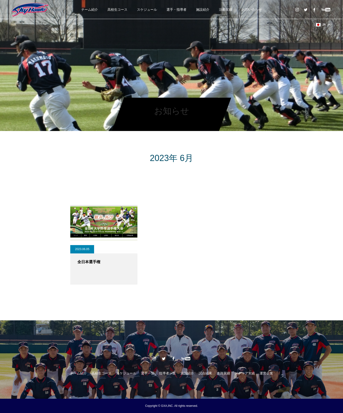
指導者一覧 (167, 373)
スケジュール (147, 9)
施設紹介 (202, 9)
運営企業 (266, 373)
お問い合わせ (252, 9)
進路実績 (223, 373)
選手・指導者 (176, 9)
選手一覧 (147, 373)
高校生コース (117, 9)
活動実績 (225, 9)
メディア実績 (245, 373)
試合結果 (205, 373)
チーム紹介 (89, 9)
